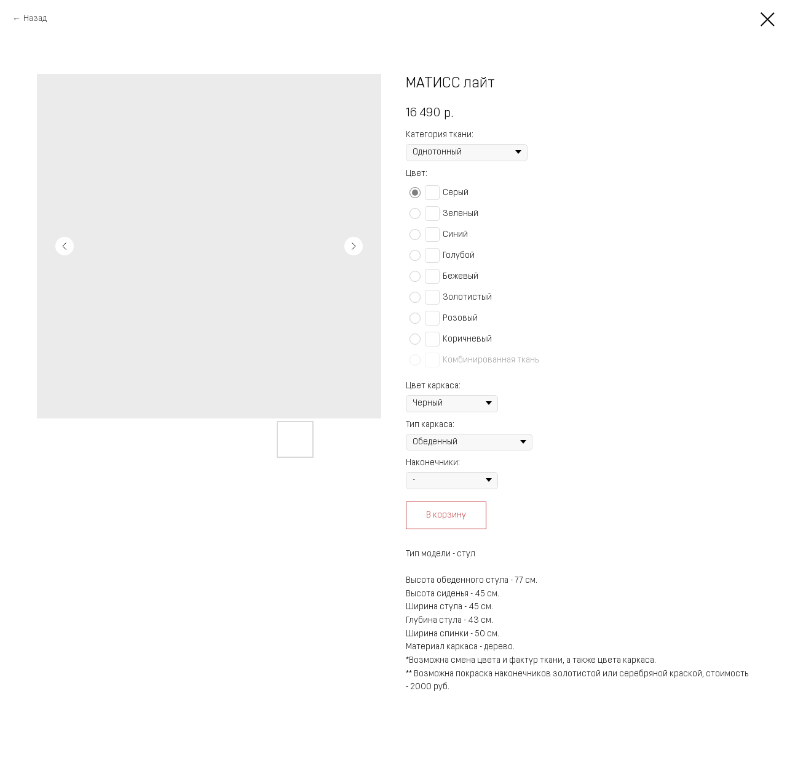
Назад (35, 18)
